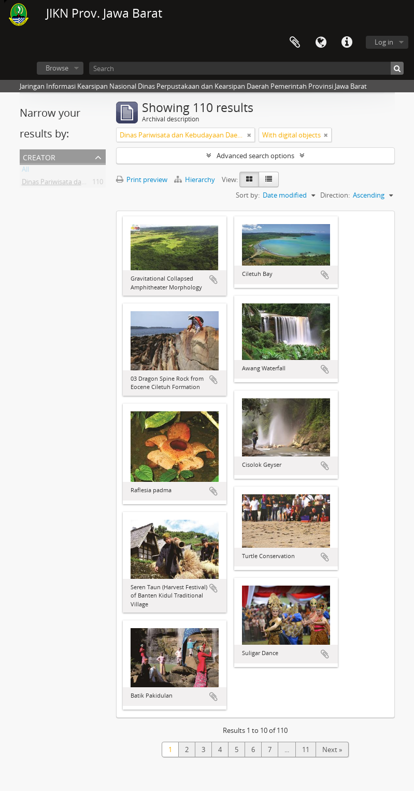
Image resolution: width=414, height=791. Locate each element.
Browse (57, 68)
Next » (332, 749)
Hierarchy (195, 179)
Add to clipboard (213, 279)
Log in (384, 42)
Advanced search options (255, 155)
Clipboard (295, 42)
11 (305, 749)
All (25, 171)
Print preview (141, 179)
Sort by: (248, 195)
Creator (39, 156)
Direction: (335, 195)
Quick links (347, 42)
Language (321, 42)
